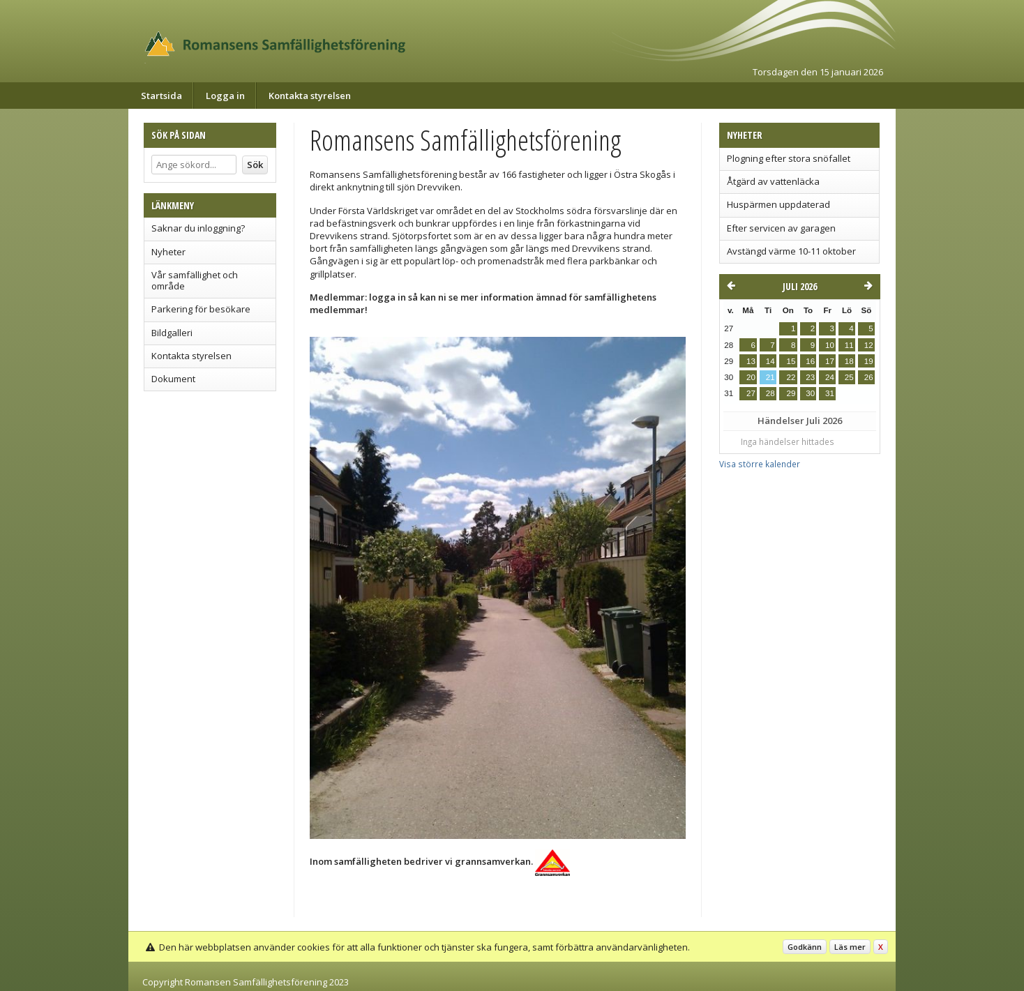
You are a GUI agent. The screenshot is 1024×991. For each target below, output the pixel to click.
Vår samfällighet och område (194, 280)
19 (868, 361)
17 (829, 361)
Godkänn (805, 946)
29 (790, 393)
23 (810, 377)
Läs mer (850, 946)
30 (810, 393)
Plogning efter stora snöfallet (788, 158)
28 (770, 393)
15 (790, 361)
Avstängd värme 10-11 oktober (791, 251)
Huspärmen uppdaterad (778, 204)
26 (868, 377)
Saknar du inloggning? (198, 228)
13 (750, 361)
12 (868, 345)
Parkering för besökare (200, 309)
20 (750, 377)
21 (770, 377)
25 (849, 377)
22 (790, 377)
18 (849, 361)
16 (810, 361)
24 (829, 377)
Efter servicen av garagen (781, 228)
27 (750, 393)
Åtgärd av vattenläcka (773, 181)
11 (849, 345)
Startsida (161, 95)
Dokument (173, 378)
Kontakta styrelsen (310, 95)
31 (829, 393)
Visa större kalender (759, 463)
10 (829, 345)
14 (770, 361)
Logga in (225, 95)
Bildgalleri (172, 332)
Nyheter (168, 251)
